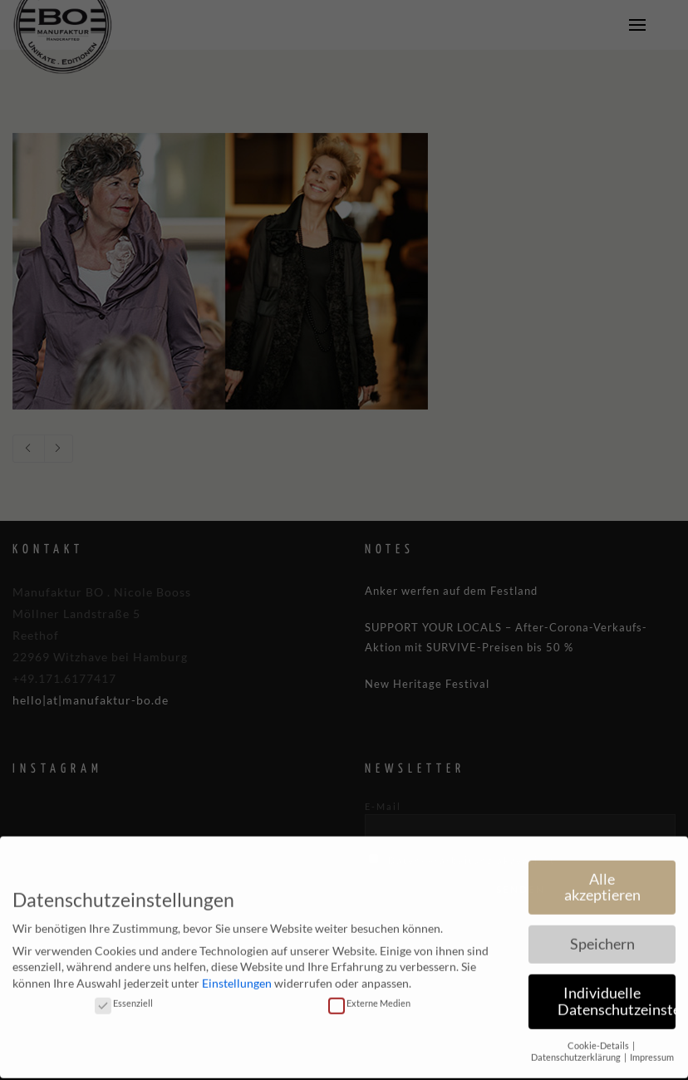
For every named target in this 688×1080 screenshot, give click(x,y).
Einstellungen (237, 974)
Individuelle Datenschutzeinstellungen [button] (617, 992)
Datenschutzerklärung (576, 1048)
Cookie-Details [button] (599, 1036)
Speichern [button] (602, 935)
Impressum (652, 1048)
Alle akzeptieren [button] (602, 878)
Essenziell (124, 993)
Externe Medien (369, 993)
